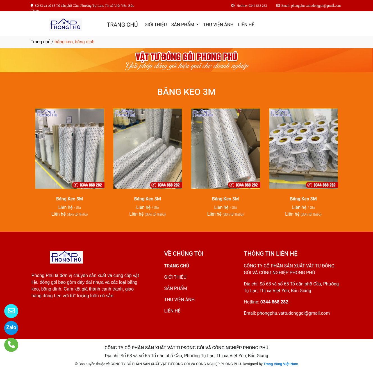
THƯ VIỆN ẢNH (218, 24)
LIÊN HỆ (246, 24)
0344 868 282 (274, 302)
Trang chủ (41, 41)
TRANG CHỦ (122, 24)
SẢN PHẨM (183, 24)
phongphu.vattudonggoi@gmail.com (293, 313)
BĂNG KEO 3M (186, 91)
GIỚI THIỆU (156, 24)
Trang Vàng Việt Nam (280, 364)
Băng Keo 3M (69, 199)
